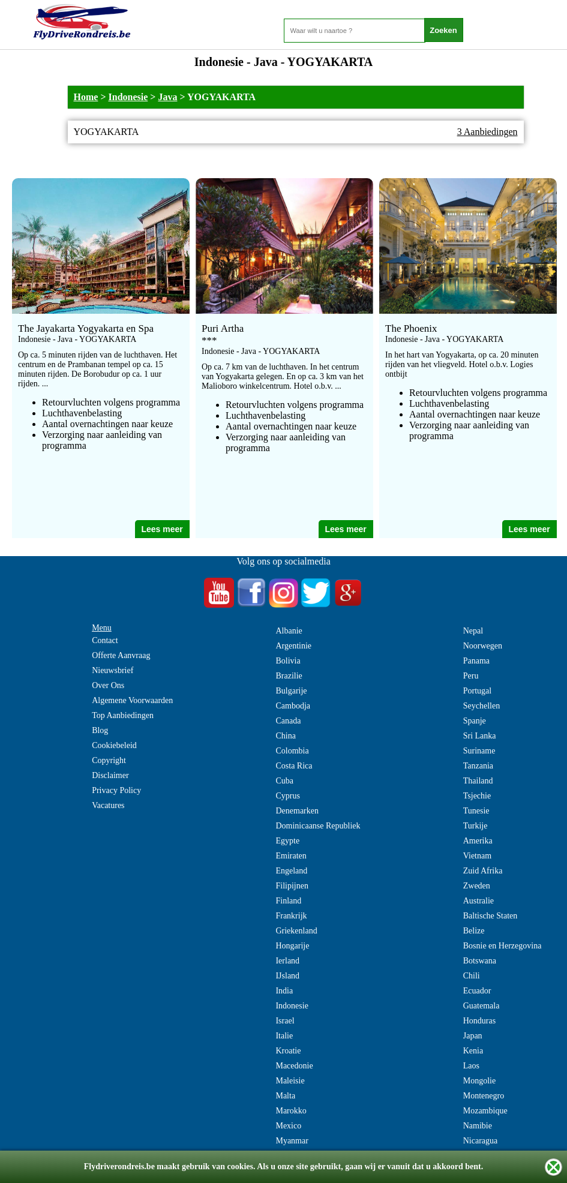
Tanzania (478, 765)
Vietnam (477, 855)
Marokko (290, 1110)
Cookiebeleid (114, 745)
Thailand (478, 780)
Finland (288, 900)
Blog (100, 730)
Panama (476, 660)
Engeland (291, 870)
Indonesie (128, 97)
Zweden (476, 885)
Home (86, 97)
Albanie (288, 630)
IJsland (287, 975)
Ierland (287, 960)
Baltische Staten (490, 915)
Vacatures (108, 805)
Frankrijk (291, 915)
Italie (284, 1035)
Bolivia (287, 660)
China (285, 735)
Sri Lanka (479, 735)
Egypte (287, 840)
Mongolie (479, 1080)
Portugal (477, 690)
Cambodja (292, 705)
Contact (105, 640)
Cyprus (287, 795)
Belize (474, 930)
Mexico (288, 1125)
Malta (285, 1095)
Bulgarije (291, 690)
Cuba (284, 780)
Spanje (474, 720)
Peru (471, 675)
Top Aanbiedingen (123, 715)
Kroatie (288, 1050)
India (284, 990)
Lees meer (161, 529)
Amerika (478, 840)
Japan (472, 1035)
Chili (471, 975)
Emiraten (290, 855)
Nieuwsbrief (112, 670)
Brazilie (288, 675)
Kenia (473, 1050)
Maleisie (289, 1080)
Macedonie (294, 1065)
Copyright (109, 760)
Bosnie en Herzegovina (502, 945)
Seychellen (481, 705)
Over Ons (108, 685)
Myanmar (291, 1140)
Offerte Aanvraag (121, 655)
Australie (478, 900)
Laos (471, 1065)
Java (167, 97)
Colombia (291, 750)
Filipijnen (291, 885)
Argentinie (293, 645)
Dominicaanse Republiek (317, 825)
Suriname (479, 750)
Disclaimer (110, 775)
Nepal (473, 630)
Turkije (475, 825)
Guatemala (481, 1005)
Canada (288, 720)
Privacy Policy (116, 790)
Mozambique (485, 1110)
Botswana (479, 960)
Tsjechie (477, 795)
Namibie (477, 1125)
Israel (284, 1020)
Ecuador (477, 990)
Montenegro (483, 1095)
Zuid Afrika (483, 870)
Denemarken (297, 810)
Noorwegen (482, 645)
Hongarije (292, 945)
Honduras (479, 1020)
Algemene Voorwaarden (132, 700)
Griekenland (296, 930)
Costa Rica (293, 765)
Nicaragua (480, 1140)
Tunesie (476, 810)
